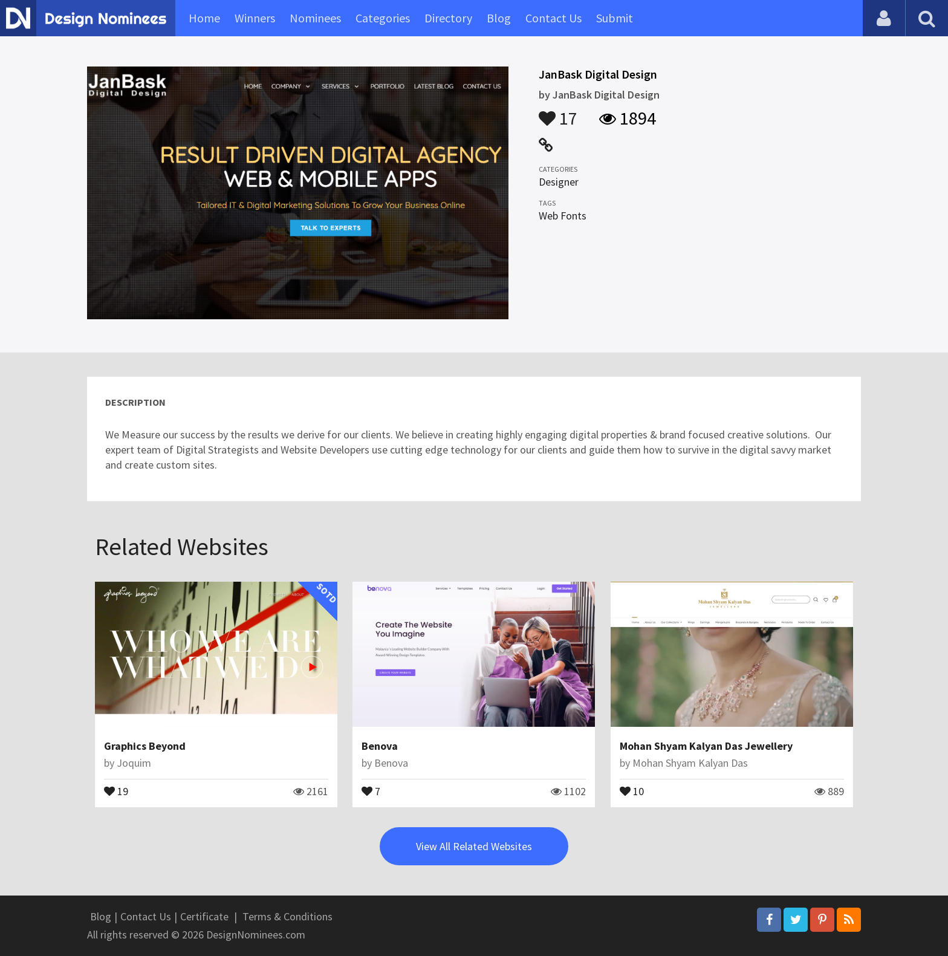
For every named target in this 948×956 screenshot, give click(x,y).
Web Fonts (562, 216)
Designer (559, 182)
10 (632, 790)
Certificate (204, 916)
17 (558, 112)
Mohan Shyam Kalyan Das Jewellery (706, 746)
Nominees (315, 17)
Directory (448, 17)
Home (204, 17)
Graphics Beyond (145, 746)
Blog (499, 17)
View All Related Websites (474, 846)
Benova (380, 746)
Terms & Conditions (287, 916)
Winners (255, 17)
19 (116, 790)
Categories (383, 17)
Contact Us (553, 17)
